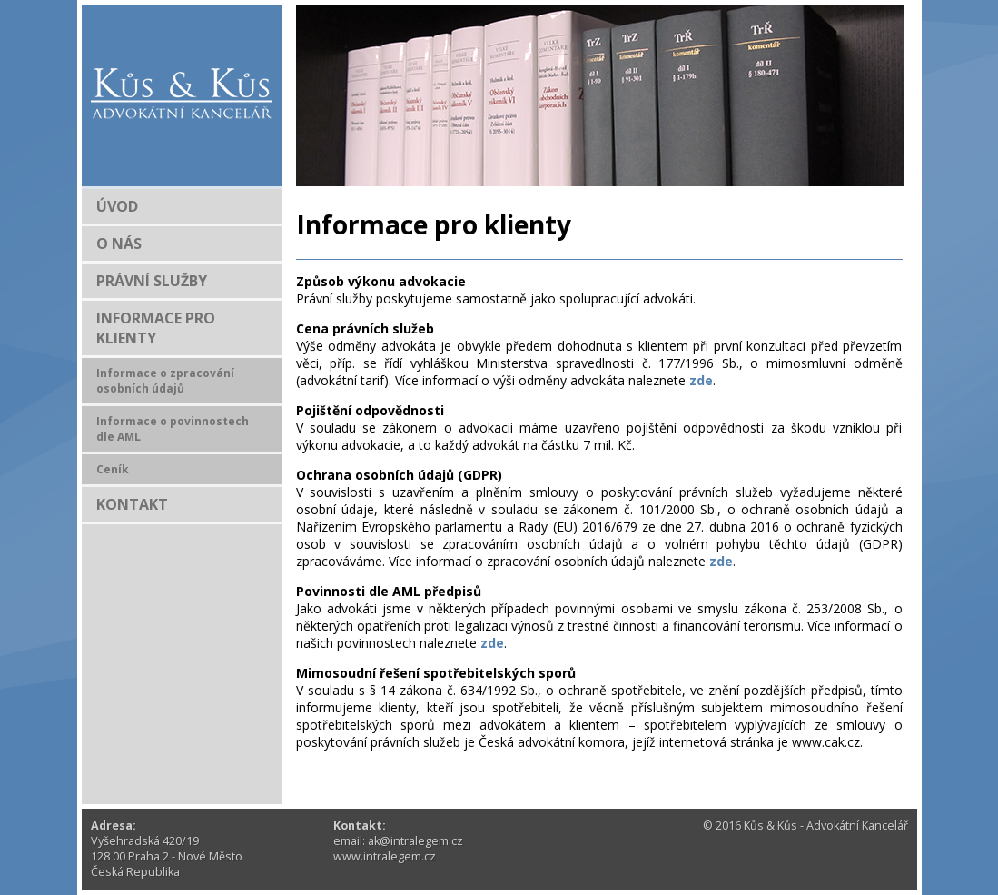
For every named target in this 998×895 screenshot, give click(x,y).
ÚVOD (117, 206)
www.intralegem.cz (384, 856)
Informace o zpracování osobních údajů (165, 380)
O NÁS (119, 244)
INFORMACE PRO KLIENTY (155, 328)
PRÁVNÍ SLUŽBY (151, 281)
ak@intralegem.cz (415, 841)
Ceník (112, 469)
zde (701, 380)
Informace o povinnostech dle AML (172, 428)
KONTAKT (132, 504)
